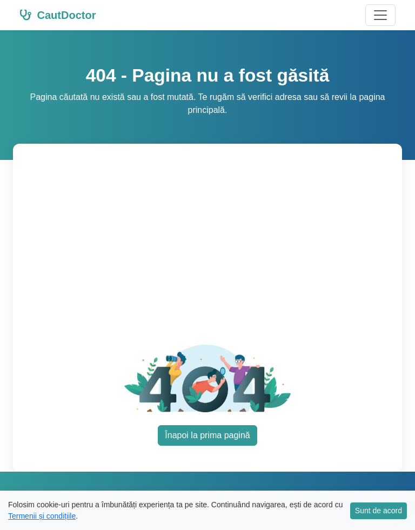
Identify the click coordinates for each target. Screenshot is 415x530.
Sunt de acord (378, 510)
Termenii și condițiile (42, 516)
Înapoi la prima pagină (207, 435)
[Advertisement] (216, 250)
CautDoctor (57, 15)
